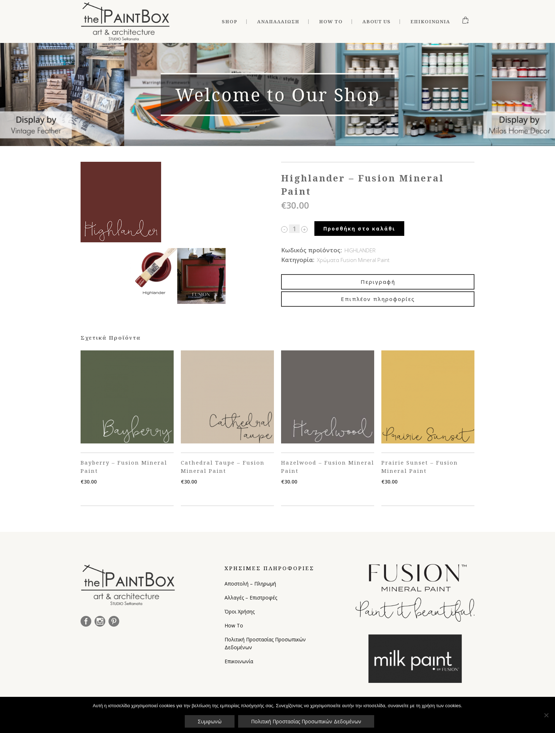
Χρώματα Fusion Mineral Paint (353, 259)
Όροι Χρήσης (240, 611)
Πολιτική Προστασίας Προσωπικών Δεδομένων (265, 643)
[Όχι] (546, 715)
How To (234, 625)
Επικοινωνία (239, 661)
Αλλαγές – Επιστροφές (251, 597)
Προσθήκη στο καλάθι (359, 228)
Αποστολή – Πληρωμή (250, 583)
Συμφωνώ (210, 721)
